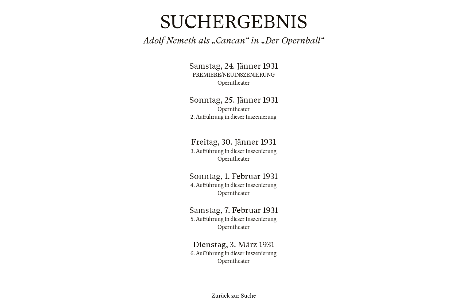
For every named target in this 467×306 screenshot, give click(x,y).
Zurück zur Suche (234, 295)
